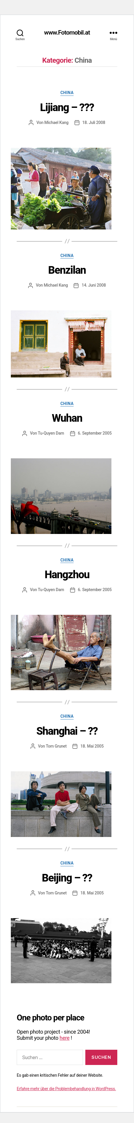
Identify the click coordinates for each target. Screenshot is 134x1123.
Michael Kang (56, 122)
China (67, 92)
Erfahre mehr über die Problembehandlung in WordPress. (66, 1088)
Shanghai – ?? (67, 731)
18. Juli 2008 (93, 122)
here (64, 1038)
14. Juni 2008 (94, 285)
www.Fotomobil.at (67, 33)
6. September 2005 (95, 433)
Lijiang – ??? (67, 107)
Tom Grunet (56, 746)
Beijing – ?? (67, 878)
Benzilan (67, 270)
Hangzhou (67, 575)
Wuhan (67, 418)
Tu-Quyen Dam (51, 433)
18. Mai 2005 (92, 746)
